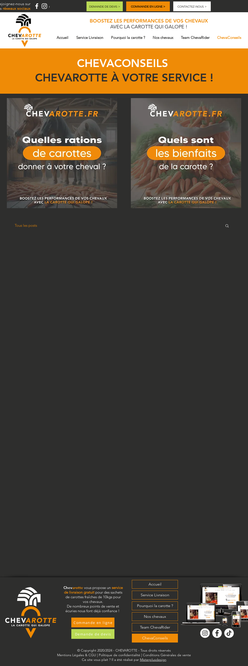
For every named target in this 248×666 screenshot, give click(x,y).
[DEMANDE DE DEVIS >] (105, 6)
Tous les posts (26, 225)
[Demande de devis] (92, 634)
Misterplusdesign (153, 659)
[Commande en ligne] (92, 622)
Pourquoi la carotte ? (155, 605)
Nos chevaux (155, 616)
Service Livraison (155, 595)
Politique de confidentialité (119, 655)
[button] (62, 153)
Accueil (155, 584)
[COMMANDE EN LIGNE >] (148, 6)
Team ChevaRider (155, 627)
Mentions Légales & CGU (76, 655)
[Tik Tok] (229, 633)
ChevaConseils (155, 638)
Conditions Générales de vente (167, 655)
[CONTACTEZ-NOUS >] (192, 6)
